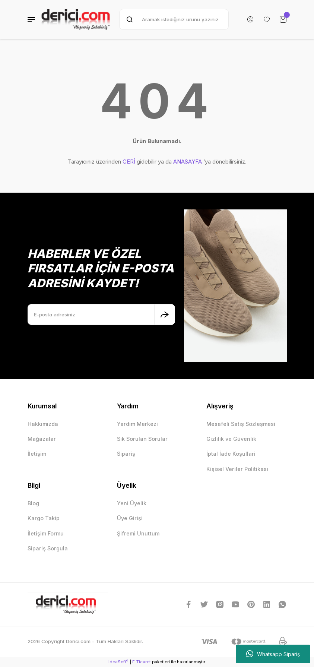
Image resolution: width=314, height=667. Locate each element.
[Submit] (164, 314)
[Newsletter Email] (101, 314)
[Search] (173, 19)
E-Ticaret (141, 661)
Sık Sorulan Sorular (142, 439)
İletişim (37, 454)
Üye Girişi (130, 518)
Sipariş (126, 454)
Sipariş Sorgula (48, 548)
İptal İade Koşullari (231, 454)
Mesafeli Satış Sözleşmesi (240, 424)
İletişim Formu (46, 533)
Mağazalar (42, 439)
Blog (33, 503)
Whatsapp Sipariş (273, 654)
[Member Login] (250, 19)
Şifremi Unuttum (138, 533)
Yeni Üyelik (131, 503)
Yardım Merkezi (137, 424)
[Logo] (76, 19)
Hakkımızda (43, 424)
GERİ (129, 161)
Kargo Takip (44, 518)
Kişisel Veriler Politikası (237, 469)
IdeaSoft (118, 661)
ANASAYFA (187, 161)
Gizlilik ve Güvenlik (231, 439)
